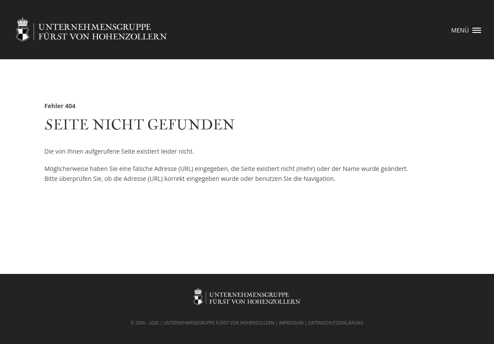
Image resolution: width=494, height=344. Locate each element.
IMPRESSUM (291, 323)
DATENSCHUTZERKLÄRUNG (336, 323)
